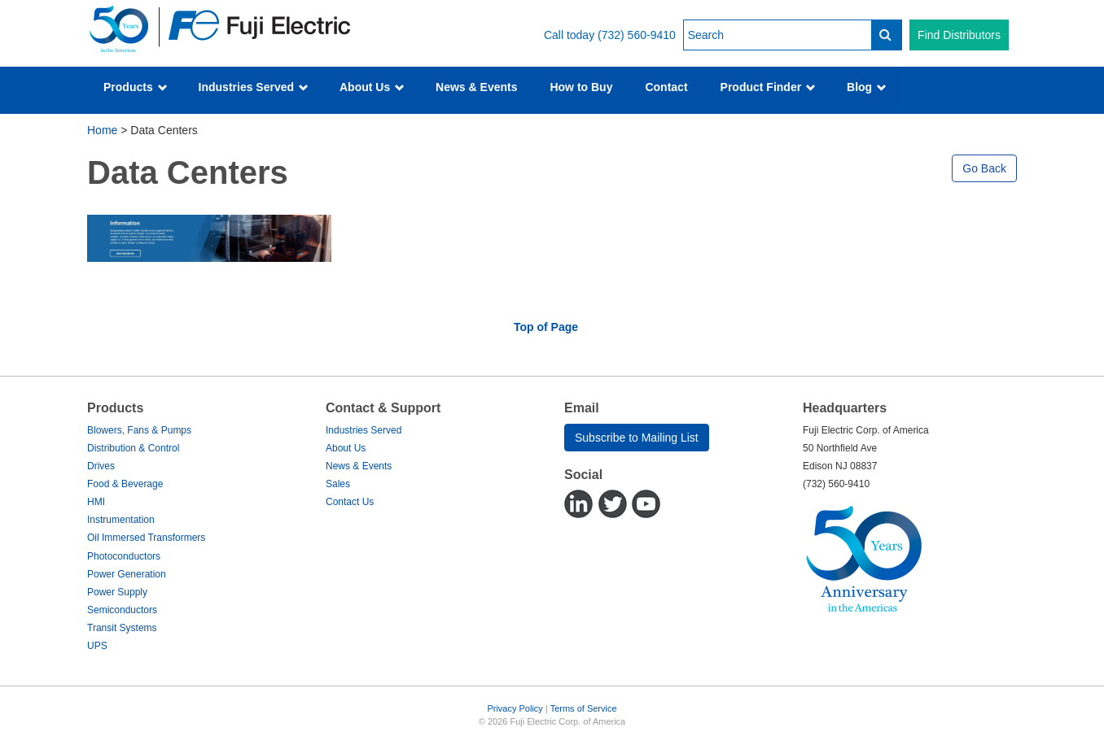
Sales (338, 484)
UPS (97, 645)
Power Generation (126, 574)
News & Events (476, 87)
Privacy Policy (514, 708)
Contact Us (350, 502)
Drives (101, 466)
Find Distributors (959, 34)
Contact (666, 87)
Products (135, 87)
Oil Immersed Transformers (146, 537)
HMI (96, 502)
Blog (867, 87)
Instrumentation (121, 519)
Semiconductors (122, 610)
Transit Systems (122, 628)
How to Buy (581, 87)
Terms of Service (583, 708)
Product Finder (768, 87)
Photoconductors (123, 556)
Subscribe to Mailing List (637, 437)
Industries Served (254, 87)
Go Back (984, 168)
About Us (372, 87)
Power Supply (117, 592)
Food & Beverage (125, 484)
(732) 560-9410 (637, 34)
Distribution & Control (133, 448)
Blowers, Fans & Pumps (139, 430)
